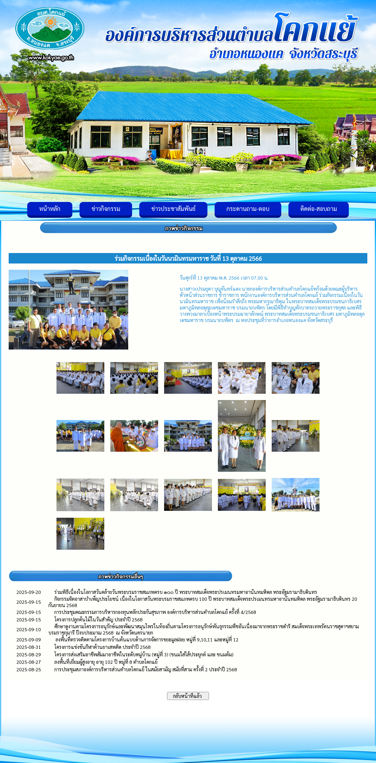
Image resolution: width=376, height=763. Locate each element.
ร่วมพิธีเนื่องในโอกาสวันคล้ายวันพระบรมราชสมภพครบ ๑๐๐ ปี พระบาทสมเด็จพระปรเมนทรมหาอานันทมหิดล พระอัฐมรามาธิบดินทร (185, 592)
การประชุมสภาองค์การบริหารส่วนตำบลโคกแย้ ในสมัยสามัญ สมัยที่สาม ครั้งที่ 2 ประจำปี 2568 (145, 669)
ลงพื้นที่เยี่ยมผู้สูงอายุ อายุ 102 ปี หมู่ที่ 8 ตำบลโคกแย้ (106, 662)
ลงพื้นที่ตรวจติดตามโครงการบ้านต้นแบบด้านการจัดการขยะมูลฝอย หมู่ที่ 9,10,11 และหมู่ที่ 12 (146, 639)
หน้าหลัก (49, 208)
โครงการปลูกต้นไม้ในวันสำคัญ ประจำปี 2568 (98, 619)
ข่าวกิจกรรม (105, 208)
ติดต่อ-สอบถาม (318, 208)
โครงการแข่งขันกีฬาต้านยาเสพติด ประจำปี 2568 (103, 647)
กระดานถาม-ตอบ (248, 208)
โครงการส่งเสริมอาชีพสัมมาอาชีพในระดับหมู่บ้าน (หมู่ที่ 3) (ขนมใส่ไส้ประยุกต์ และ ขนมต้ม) (143, 654)
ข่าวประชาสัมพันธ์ (173, 208)
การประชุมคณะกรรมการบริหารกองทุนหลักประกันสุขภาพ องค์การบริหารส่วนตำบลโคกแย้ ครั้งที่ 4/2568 (155, 612)
